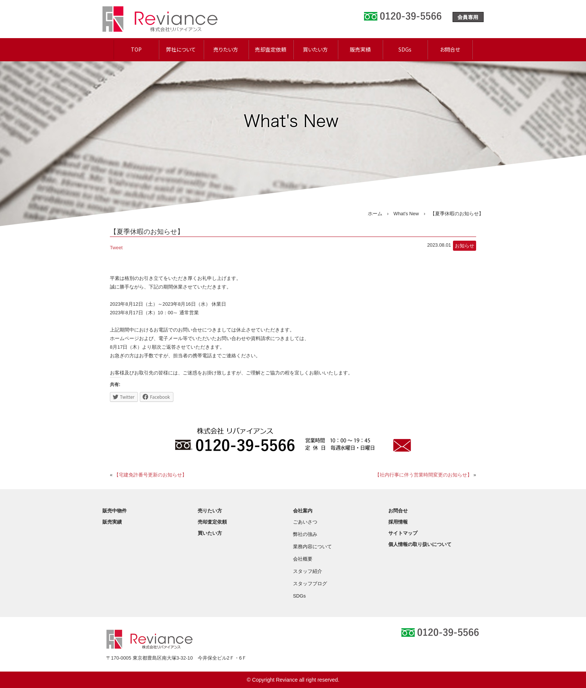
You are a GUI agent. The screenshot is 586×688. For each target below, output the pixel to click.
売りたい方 (225, 49)
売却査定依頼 (270, 49)
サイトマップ (402, 533)
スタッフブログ (310, 583)
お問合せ (450, 49)
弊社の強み (305, 534)
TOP (136, 49)
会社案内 (302, 510)
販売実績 (360, 49)
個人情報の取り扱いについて (419, 544)
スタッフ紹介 (307, 571)
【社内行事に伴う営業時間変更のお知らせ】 (423, 475)
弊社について (181, 49)
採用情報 (398, 522)
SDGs (404, 49)
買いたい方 (315, 49)
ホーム (375, 213)
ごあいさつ (305, 522)
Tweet (116, 247)
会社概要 (302, 559)
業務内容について (312, 546)
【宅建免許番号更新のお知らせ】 (150, 475)
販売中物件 (114, 510)
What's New (406, 213)
